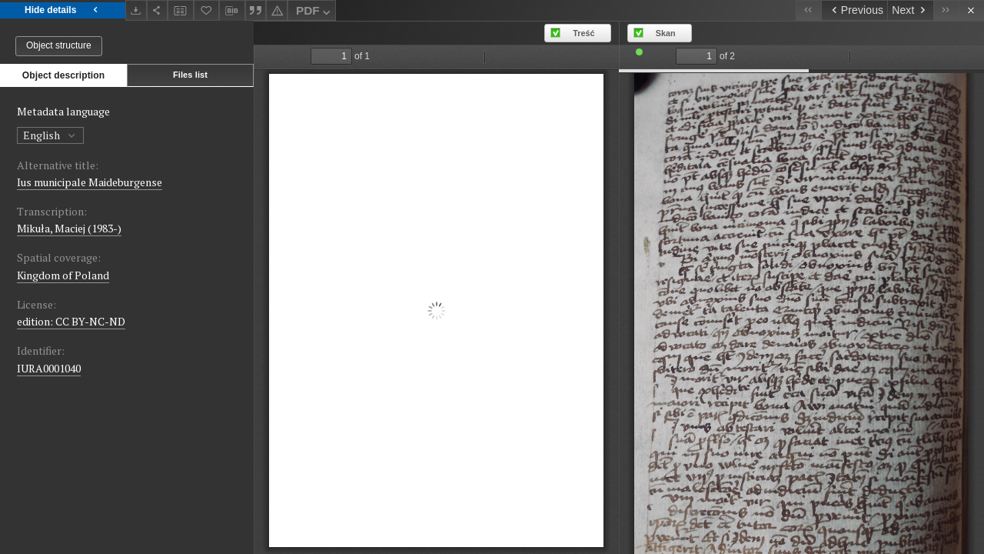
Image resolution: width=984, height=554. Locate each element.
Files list (190, 74)
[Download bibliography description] (232, 11)
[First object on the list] (808, 10)
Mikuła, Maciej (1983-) (69, 228)
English (50, 135)
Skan (666, 33)
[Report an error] (277, 10)
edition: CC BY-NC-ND (71, 321)
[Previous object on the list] (854, 10)
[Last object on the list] (946, 10)
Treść (583, 33)
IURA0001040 (49, 368)
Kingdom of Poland (63, 275)
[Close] (971, 10)
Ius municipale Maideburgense (89, 182)
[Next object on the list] (910, 10)
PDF (315, 13)
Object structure (58, 45)
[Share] (157, 10)
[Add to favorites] (207, 10)
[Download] (136, 10)
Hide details (63, 10)
